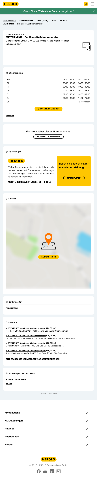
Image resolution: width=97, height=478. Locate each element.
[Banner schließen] (93, 11)
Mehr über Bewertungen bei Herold (29, 182)
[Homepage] (11, 4)
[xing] (59, 471)
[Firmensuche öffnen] (86, 4)
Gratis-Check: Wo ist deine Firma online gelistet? (48, 11)
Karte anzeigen (48, 257)
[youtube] (45, 471)
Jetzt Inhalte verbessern (48, 137)
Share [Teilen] (9, 383)
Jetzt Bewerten (74, 178)
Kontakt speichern (16, 379)
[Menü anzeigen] (92, 4)
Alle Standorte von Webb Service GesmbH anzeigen (32, 359)
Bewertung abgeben (15, 34)
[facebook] (39, 471)
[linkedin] (52, 471)
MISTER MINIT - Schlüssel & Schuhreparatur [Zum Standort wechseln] (26, 328)
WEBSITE (10, 115)
